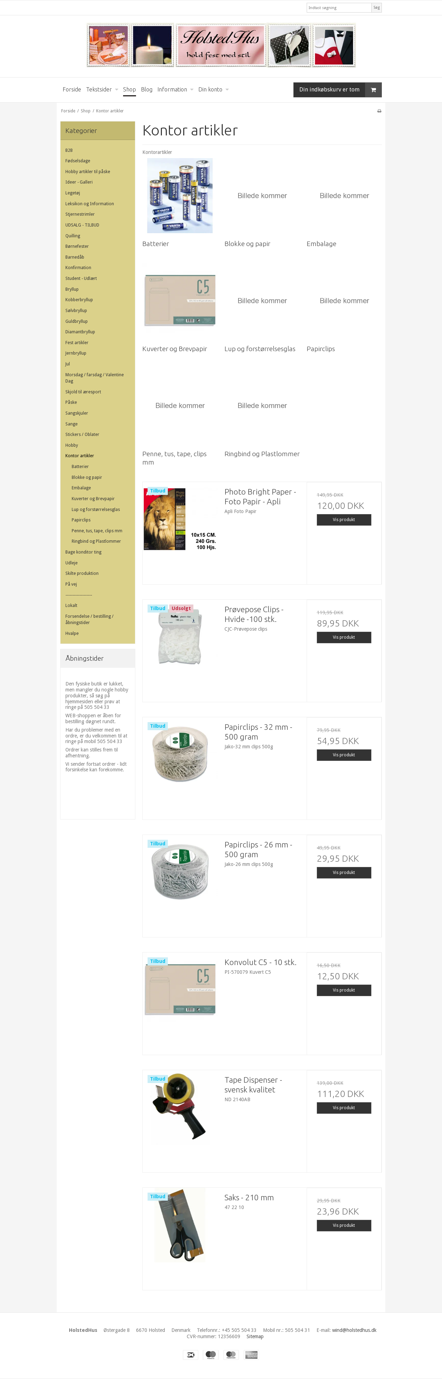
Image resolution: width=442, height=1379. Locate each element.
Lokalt (71, 605)
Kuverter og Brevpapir (93, 498)
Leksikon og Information (89, 203)
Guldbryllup (76, 321)
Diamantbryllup (80, 331)
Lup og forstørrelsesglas (96, 509)
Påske (71, 402)
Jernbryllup (75, 353)
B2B (69, 150)
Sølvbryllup (76, 310)
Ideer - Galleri (79, 182)
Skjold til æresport (83, 392)
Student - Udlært (81, 278)
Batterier (80, 466)
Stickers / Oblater (82, 434)
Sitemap (255, 1336)
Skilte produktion (82, 573)
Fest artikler (76, 342)
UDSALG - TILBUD (82, 225)
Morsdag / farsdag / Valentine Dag (94, 378)
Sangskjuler (76, 413)
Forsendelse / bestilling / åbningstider (89, 619)
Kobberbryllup (79, 299)
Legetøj (72, 193)
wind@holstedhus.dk (354, 1330)
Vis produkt (344, 519)
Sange (71, 424)
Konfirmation (78, 267)
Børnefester (77, 246)
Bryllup (72, 289)
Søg (376, 7)
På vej (71, 584)
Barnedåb (74, 257)
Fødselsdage (77, 160)
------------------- (78, 595)
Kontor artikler (79, 455)
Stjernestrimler (80, 214)
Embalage (81, 487)
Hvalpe (72, 633)
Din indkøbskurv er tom (340, 90)
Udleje (71, 563)
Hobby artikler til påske (87, 171)
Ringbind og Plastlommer (96, 541)
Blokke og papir (87, 477)
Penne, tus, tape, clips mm (97, 530)
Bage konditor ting (83, 552)
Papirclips (81, 520)
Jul (67, 364)
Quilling (72, 235)
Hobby (71, 445)
